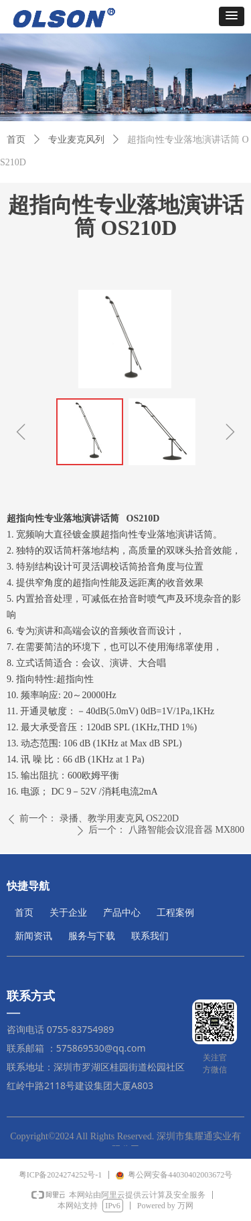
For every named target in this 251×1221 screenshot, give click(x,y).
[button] (231, 16)
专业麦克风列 (76, 140)
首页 (16, 140)
